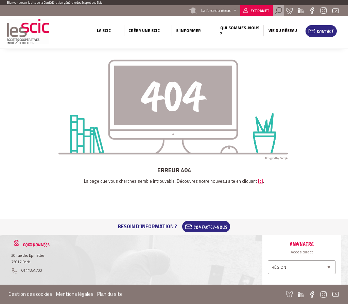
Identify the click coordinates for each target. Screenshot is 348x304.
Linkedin (301, 10)
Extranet (259, 11)
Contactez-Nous (210, 226)
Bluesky (289, 10)
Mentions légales (74, 294)
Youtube (335, 10)
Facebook (312, 10)
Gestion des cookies (30, 294)
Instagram (323, 10)
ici (260, 181)
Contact (325, 31)
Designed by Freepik (276, 158)
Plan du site (110, 294)
